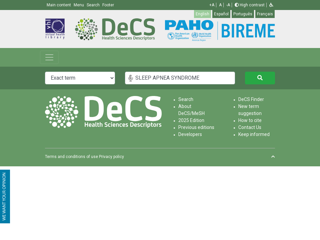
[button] (271, 5)
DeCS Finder (251, 99)
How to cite (250, 120)
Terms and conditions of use (71, 156)
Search (185, 99)
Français (265, 14)
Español (221, 14)
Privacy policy (111, 156)
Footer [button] (108, 5)
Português (242, 14)
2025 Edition (191, 120)
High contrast (250, 5)
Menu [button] (79, 5)
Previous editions (196, 127)
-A (228, 5)
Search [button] (94, 5)
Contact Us (249, 127)
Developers (190, 134)
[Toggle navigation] (49, 57)
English (202, 14)
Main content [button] (59, 5)
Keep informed (254, 134)
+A (211, 5)
